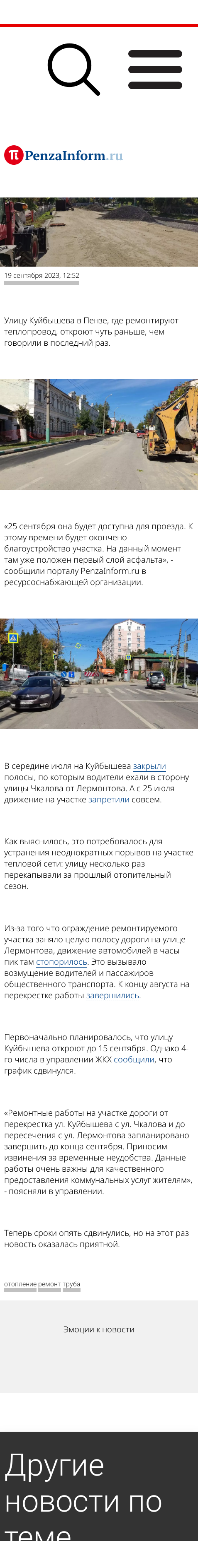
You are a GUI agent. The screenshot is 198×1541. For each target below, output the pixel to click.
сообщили (134, 1059)
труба (72, 1284)
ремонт (49, 1284)
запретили (109, 799)
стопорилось (61, 961)
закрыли (149, 765)
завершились (112, 995)
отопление (20, 1284)
